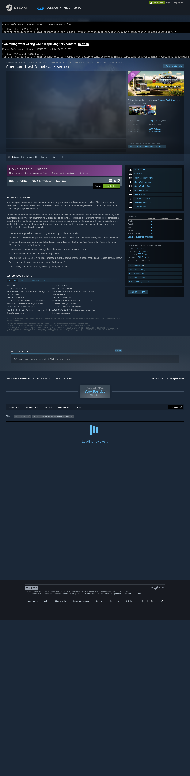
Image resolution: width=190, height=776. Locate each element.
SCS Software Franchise (38, 66)
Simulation (139, 150)
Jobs (46, 757)
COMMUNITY (54, 7)
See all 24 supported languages (140, 240)
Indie (131, 150)
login (168, 3)
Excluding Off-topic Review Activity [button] (51, 420)
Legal (79, 750)
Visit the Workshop (137, 281)
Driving (159, 150)
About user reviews (160, 382)
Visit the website (137, 269)
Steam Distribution (81, 757)
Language (47, 411)
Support (99, 757)
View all (118, 354)
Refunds (128, 750)
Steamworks (60, 757)
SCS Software (155, 132)
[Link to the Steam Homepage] (19, 10)
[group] (95, 420)
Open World (149, 150)
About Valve (32, 757)
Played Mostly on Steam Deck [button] (95, 420)
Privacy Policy (68, 750)
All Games (10, 66)
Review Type (13, 411)
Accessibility (89, 750)
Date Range (63, 411)
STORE (41, 7)
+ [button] (164, 150)
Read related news (136, 277)
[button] (111, 189)
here (57, 363)
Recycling (114, 757)
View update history (137, 273)
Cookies (138, 750)
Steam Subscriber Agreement (109, 750)
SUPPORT (79, 7)
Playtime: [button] (73, 420)
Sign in (11, 161)
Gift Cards (130, 757)
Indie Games (21, 66)
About (68, 7)
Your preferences (177, 382)
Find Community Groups (139, 285)
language (177, 3)
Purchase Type (31, 411)
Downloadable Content (82, 66)
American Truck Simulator (60, 66)
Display (78, 411)
